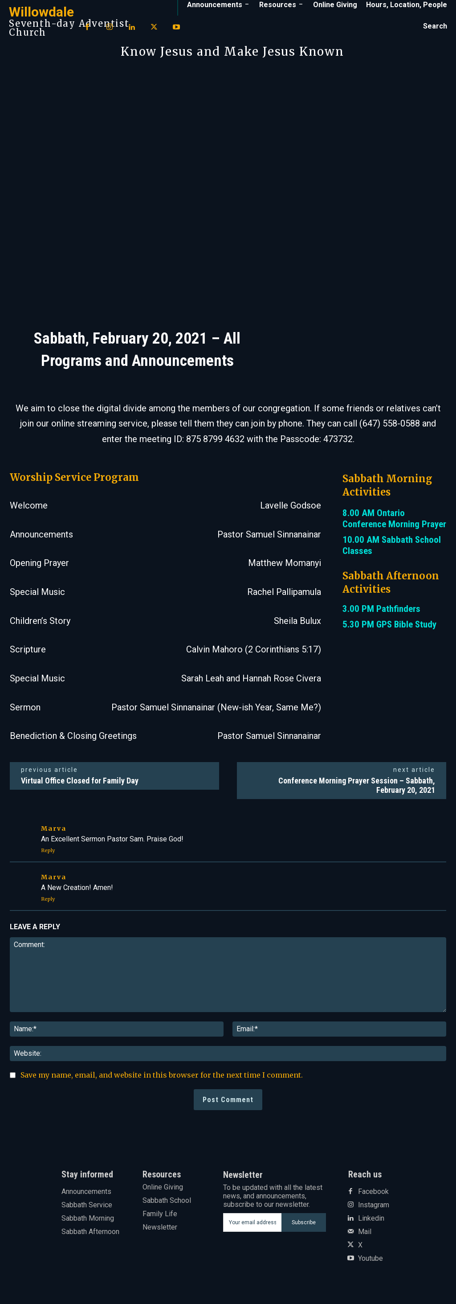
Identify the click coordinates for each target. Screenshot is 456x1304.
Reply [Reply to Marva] (48, 850)
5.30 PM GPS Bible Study (389, 624)
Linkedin (371, 1218)
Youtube (370, 1258)
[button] (435, 26)
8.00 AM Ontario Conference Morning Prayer (394, 518)
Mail (364, 1231)
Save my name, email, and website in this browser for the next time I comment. (161, 1074)
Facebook (373, 1191)
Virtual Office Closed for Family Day (79, 780)
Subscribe (304, 1222)
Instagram (373, 1205)
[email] (252, 1222)
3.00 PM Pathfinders (381, 608)
